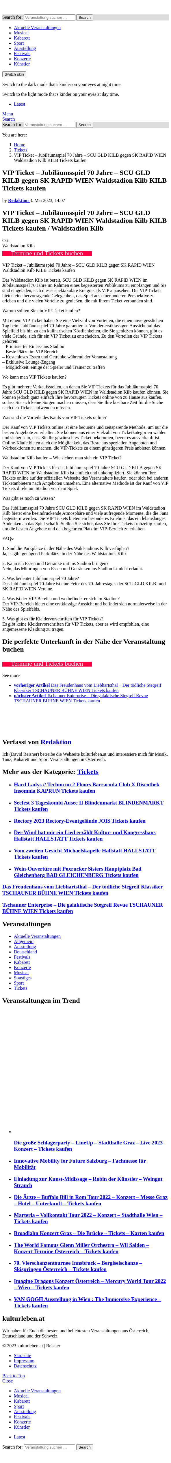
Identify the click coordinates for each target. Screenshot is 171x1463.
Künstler (22, 63)
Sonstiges (22, 977)
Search (85, 17)
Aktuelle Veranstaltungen (37, 27)
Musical (21, 32)
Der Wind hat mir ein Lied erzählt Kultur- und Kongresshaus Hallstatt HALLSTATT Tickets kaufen (85, 835)
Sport (19, 43)
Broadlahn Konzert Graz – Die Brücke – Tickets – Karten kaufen (89, 1233)
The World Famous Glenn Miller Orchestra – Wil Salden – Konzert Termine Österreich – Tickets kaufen (81, 1248)
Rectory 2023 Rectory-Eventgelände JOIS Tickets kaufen (80, 821)
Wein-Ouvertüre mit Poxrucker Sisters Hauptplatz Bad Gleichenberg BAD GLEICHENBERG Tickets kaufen (77, 872)
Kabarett (22, 37)
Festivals (22, 53)
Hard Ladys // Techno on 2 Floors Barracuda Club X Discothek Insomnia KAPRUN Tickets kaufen (86, 787)
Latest (19, 104)
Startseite (22, 1355)
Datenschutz (25, 1365)
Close (7, 1380)
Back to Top (13, 1375)
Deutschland (25, 951)
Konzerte (22, 58)
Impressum (24, 1360)
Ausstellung (25, 48)
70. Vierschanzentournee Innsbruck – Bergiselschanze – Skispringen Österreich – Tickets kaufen (78, 1266)
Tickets (87, 771)
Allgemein (24, 941)
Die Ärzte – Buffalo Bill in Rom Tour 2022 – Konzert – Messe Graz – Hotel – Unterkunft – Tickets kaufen (91, 1200)
